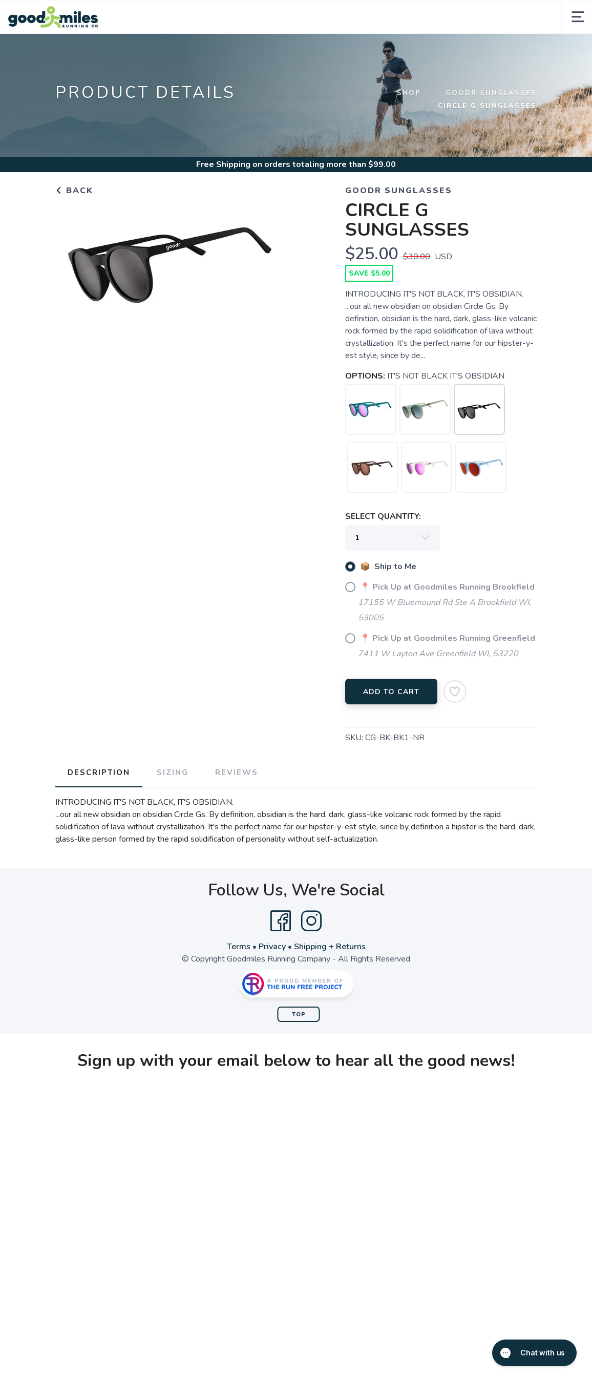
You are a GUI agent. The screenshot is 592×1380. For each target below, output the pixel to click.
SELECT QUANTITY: (383, 516)
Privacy (272, 946)
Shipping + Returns (330, 946)
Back (74, 190)
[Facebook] (280, 921)
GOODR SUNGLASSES (491, 93)
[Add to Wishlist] (454, 691)
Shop (409, 93)
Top (299, 1014)
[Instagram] (311, 921)
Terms (238, 946)
